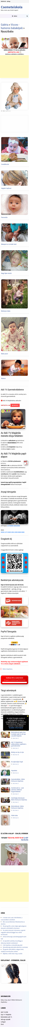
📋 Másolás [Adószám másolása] (15, 405)
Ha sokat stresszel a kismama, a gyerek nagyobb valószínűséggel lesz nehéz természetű (13, 932)
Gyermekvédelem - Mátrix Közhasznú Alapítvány (18, 780)
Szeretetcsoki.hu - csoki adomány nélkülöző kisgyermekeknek (17, 789)
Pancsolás (4, 217)
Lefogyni (3, 1022)
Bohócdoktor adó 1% (6, 1017)
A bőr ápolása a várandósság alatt (12, 945)
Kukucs (3, 378)
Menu (14, 16)
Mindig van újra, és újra (17, 752)
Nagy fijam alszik (6, 273)
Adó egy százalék (5, 1019)
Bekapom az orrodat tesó (8, 244)
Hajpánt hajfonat (6, 188)
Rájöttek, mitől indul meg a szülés (12, 953)
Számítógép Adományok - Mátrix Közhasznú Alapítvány (19, 799)
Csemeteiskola (11, 7)
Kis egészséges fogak (17, 762)
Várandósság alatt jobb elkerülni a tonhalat (15, 947)
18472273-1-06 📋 (14, 52)
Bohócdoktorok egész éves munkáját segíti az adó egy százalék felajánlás (18, 734)
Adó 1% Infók (4, 1012)
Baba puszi (4, 354)
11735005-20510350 (13, 526)
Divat (2, 1024)
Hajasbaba (14, 770)
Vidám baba (14, 815)
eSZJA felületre (12, 442)
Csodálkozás (5, 164)
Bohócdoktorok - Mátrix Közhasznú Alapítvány (17, 807)
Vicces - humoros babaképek (12, 26)
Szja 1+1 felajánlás (6, 1014)
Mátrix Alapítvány (7, 669)
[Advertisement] (14, 66)
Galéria (4, 24)
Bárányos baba (5, 311)
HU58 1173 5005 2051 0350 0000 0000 (12, 532)
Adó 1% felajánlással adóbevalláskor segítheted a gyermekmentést (18, 744)
